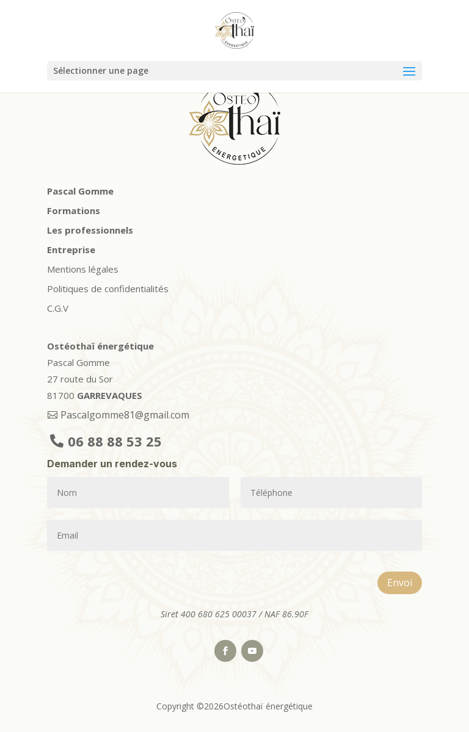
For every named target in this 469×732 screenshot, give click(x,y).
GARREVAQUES (109, 395)
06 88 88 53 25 (115, 441)
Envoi (399, 582)
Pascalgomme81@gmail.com (124, 415)
